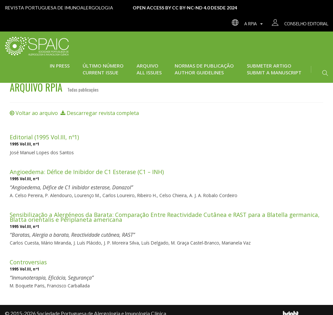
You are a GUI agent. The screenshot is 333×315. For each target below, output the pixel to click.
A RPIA (245, 23)
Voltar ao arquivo (34, 113)
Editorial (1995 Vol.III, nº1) (44, 137)
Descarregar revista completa (99, 113)
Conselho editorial (297, 23)
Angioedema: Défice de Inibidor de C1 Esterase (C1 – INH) (87, 172)
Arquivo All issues (149, 69)
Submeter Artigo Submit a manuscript (274, 69)
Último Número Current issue (103, 69)
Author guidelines (199, 72)
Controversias (28, 262)
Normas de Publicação (204, 65)
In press (60, 65)
